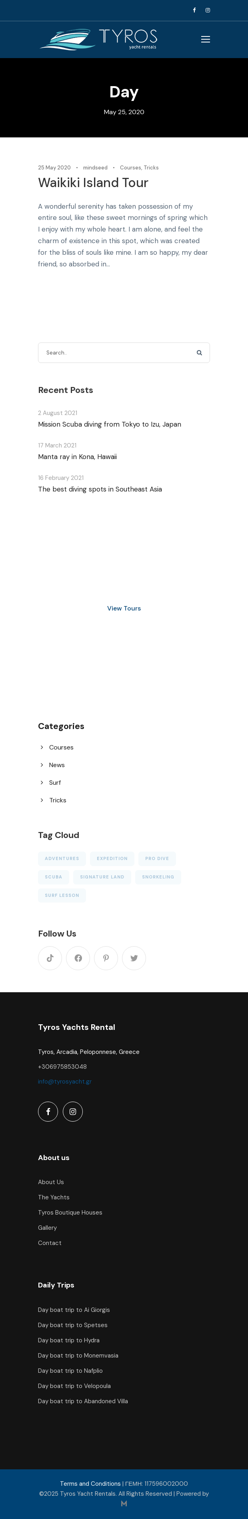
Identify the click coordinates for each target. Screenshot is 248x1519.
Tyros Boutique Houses (70, 1213)
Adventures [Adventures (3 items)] (62, 858)
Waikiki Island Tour (93, 182)
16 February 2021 (61, 478)
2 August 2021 (57, 413)
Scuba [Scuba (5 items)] (53, 877)
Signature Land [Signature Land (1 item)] (102, 877)
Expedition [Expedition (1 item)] (112, 858)
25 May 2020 (54, 167)
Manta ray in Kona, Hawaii (77, 456)
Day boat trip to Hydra (69, 1340)
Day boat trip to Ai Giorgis (74, 1310)
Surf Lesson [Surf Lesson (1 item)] (62, 895)
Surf (55, 782)
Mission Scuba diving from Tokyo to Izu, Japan (109, 424)
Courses (130, 167)
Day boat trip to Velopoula (74, 1386)
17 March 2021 (57, 445)
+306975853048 (62, 1067)
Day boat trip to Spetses (73, 1325)
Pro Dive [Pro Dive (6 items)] (157, 858)
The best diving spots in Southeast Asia (100, 489)
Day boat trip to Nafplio (70, 1371)
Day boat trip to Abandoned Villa (83, 1401)
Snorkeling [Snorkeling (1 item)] (158, 877)
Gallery (47, 1228)
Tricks (151, 167)
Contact (50, 1243)
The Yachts (54, 1197)
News (57, 765)
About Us (51, 1182)
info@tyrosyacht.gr (65, 1082)
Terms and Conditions (90, 1484)
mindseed (95, 167)
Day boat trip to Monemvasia (78, 1356)
